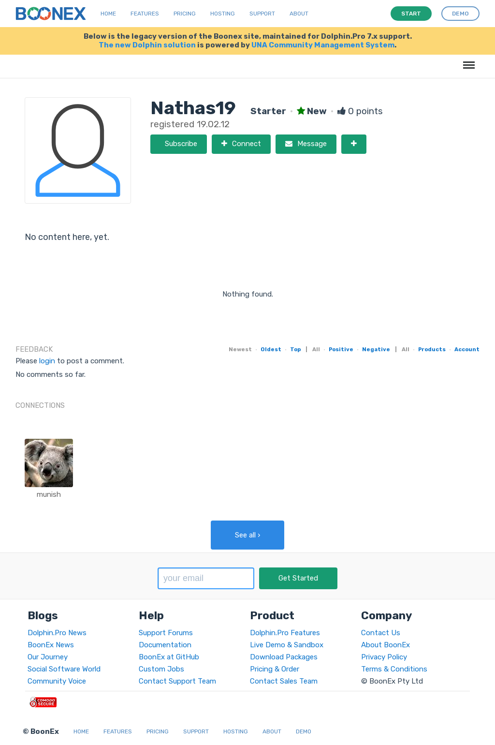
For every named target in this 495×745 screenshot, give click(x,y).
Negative (376, 349)
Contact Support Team (177, 681)
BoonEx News (51, 645)
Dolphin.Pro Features (285, 632)
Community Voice (57, 681)
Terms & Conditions (394, 669)
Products (432, 349)
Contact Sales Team (284, 681)
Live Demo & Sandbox (286, 645)
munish (49, 494)
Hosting (222, 13)
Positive (341, 349)
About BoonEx (385, 645)
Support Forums (166, 632)
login (47, 361)
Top (295, 349)
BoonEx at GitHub (169, 657)
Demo (303, 731)
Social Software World (64, 669)
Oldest (271, 349)
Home (108, 13)
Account (467, 349)
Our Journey (48, 657)
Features (145, 13)
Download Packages (284, 657)
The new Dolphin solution (147, 45)
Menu (467, 60)
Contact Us (380, 632)
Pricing (185, 13)
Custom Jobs (161, 669)
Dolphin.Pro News (57, 632)
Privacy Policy (384, 657)
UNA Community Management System (322, 45)
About (299, 13)
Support (262, 13)
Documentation (165, 645)
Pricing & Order (274, 669)
